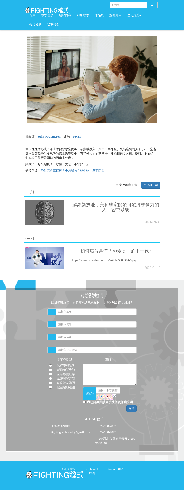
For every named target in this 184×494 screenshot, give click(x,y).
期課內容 (65, 15)
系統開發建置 (66, 378)
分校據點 (35, 24)
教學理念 (47, 15)
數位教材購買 (66, 383)
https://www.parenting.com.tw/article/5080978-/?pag (104, 260)
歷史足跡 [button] (134, 15)
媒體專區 (115, 15)
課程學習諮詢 (66, 365)
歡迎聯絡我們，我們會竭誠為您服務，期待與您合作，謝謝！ (92, 302)
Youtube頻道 (116, 469)
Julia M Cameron (49, 136)
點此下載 (151, 185)
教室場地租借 (66, 387)
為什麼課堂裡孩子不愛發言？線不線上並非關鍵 (73, 170)
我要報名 (53, 24)
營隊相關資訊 (66, 369)
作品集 (99, 15)
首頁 (32, 15)
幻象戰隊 (83, 15)
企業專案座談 (66, 374)
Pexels (77, 136)
